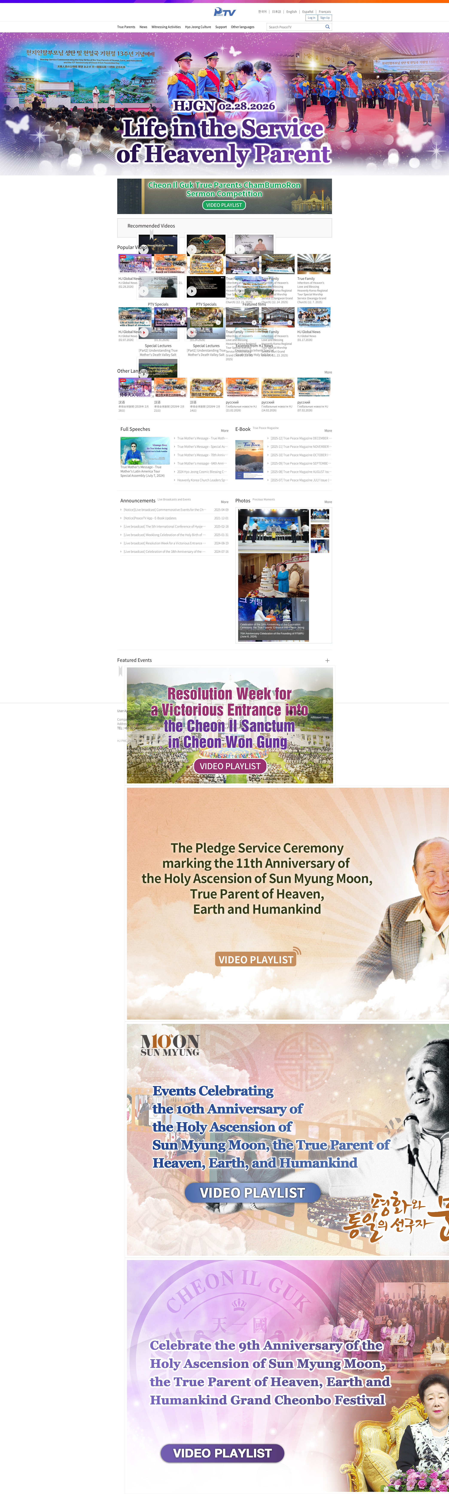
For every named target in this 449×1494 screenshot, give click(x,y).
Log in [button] (311, 18)
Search (328, 27)
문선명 (121, 733)
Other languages (242, 26)
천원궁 (132, 733)
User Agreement (128, 710)
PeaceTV (225, 11)
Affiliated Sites (319, 717)
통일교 (125, 733)
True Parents (126, 26)
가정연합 (128, 733)
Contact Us (190, 710)
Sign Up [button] (325, 18)
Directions (173, 710)
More (328, 372)
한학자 (118, 733)
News (143, 26)
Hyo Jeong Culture (198, 26)
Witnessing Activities (166, 26)
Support (221, 26)
